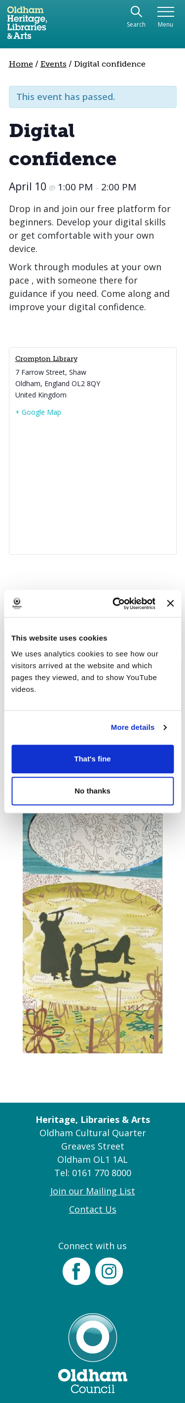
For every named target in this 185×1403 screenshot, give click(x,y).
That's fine (92, 759)
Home (21, 64)
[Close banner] (170, 603)
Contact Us (92, 1209)
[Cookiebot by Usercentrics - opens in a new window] (116, 603)
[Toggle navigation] (165, 17)
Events (53, 64)
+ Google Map (38, 412)
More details (133, 727)
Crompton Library (46, 359)
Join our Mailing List (92, 1191)
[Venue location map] (92, 485)
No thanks (92, 791)
